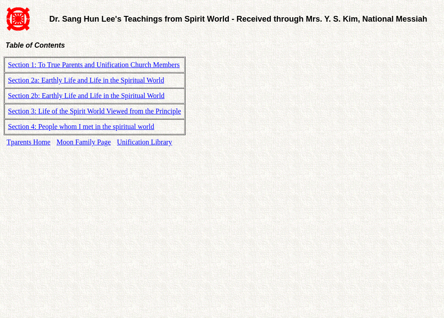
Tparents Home (28, 142)
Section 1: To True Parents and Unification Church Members (94, 64)
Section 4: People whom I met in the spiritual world (81, 126)
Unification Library (144, 142)
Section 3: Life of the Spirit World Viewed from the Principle (94, 111)
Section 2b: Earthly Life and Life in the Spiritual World (86, 95)
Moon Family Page (84, 142)
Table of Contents (34, 45)
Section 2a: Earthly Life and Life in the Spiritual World (86, 80)
